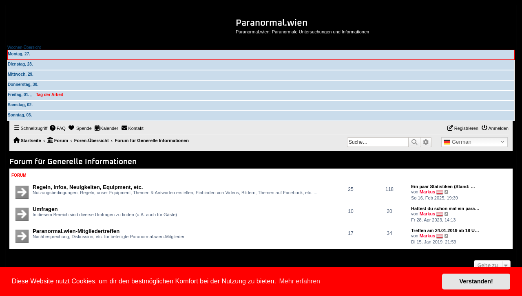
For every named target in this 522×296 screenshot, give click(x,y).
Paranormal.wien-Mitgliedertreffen (76, 231)
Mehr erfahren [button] (299, 281)
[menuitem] (57, 128)
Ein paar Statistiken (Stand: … (443, 186)
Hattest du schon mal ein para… (445, 208)
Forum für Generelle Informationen (73, 162)
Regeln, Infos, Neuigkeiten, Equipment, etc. (88, 187)
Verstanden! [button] (476, 281)
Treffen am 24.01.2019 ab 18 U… (445, 230)
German (457, 142)
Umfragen (45, 209)
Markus (428, 191)
